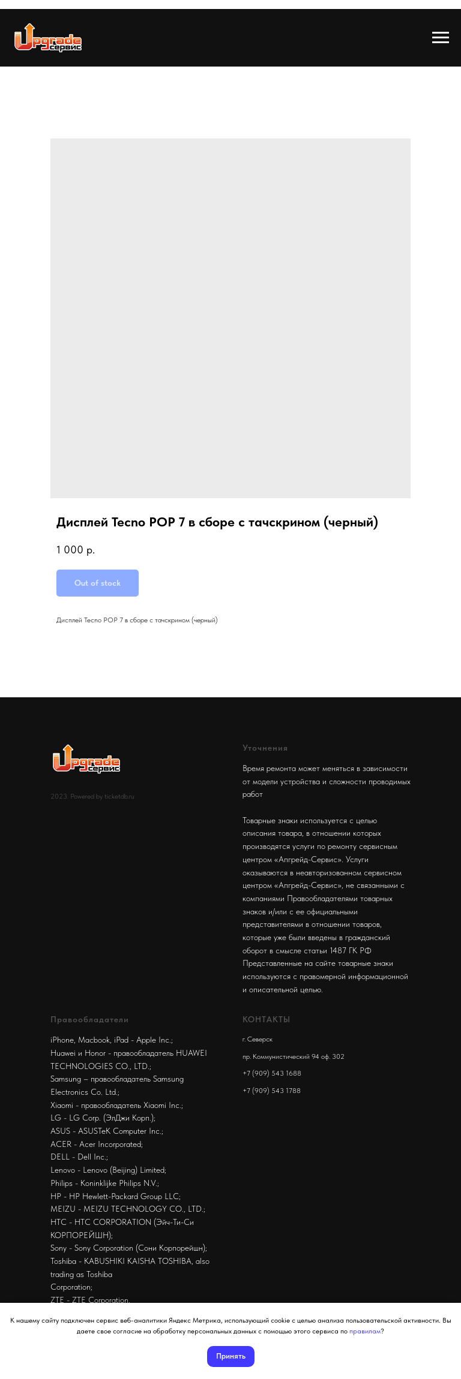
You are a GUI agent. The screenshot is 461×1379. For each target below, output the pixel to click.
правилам (365, 1331)
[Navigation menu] (440, 38)
